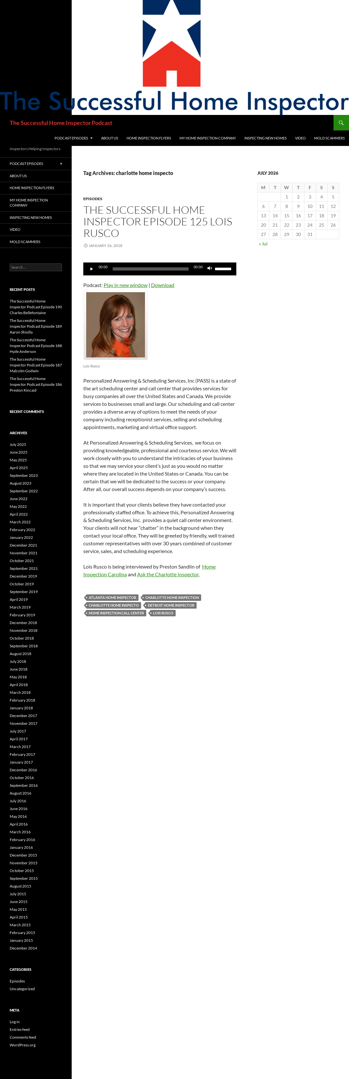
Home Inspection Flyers (149, 138)
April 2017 (19, 738)
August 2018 (20, 653)
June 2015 (18, 901)
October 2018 (22, 638)
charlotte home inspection (172, 597)
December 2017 (23, 715)
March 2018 (20, 692)
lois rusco (163, 613)
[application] (159, 268)
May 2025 (18, 459)
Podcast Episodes (71, 138)
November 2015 (23, 862)
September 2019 (24, 591)
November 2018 (23, 630)
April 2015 (19, 917)
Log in (15, 1021)
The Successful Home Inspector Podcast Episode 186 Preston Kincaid (36, 384)
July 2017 (18, 731)
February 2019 (22, 614)
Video (300, 138)
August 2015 (20, 886)
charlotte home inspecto (114, 605)
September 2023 (24, 475)
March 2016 (20, 831)
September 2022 (24, 490)
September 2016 (24, 785)
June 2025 (18, 452)
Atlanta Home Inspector (112, 597)
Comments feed (23, 1037)
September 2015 (24, 878)
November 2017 (23, 723)
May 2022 (18, 506)
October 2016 (22, 777)
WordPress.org (23, 1045)
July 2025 (18, 444)
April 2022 (19, 514)
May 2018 (18, 676)
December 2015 (23, 855)
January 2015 (21, 940)
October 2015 (22, 870)
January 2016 (21, 847)
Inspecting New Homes (265, 138)
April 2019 (19, 599)
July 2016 (18, 800)
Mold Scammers (329, 138)
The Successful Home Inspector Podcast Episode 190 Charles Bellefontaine (36, 307)
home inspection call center (116, 613)
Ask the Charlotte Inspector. (168, 574)
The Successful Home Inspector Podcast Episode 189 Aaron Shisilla (36, 326)
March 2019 (20, 607)
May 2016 (18, 816)
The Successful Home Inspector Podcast (61, 122)
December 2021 (23, 545)
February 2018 (22, 700)
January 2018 (21, 707)
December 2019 (23, 576)
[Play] (91, 269)
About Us (109, 138)
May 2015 (18, 909)
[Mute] (210, 269)
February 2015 (22, 932)
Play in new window (126, 285)
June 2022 (18, 498)
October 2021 (22, 560)
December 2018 (23, 622)
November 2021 (23, 552)
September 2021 (24, 568)
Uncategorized (22, 988)
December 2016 (23, 769)
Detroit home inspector (171, 605)
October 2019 (22, 583)
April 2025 (19, 467)
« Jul (263, 243)
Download (162, 285)
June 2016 (18, 808)
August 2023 (20, 483)
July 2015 (18, 893)
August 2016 (20, 793)
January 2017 (21, 762)
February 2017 (22, 754)
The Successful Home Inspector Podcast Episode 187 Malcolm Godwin (36, 365)
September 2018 (24, 645)
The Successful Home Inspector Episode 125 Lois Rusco (157, 221)
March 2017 (20, 746)
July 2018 (18, 661)
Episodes (92, 198)
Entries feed (20, 1029)
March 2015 (20, 924)
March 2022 (20, 521)
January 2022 (21, 537)
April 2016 (19, 824)
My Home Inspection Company (208, 138)
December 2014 (23, 948)
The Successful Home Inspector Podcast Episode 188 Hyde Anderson (36, 345)
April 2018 (19, 684)
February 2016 (22, 839)
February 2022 (22, 529)
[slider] (151, 269)
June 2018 (18, 669)
